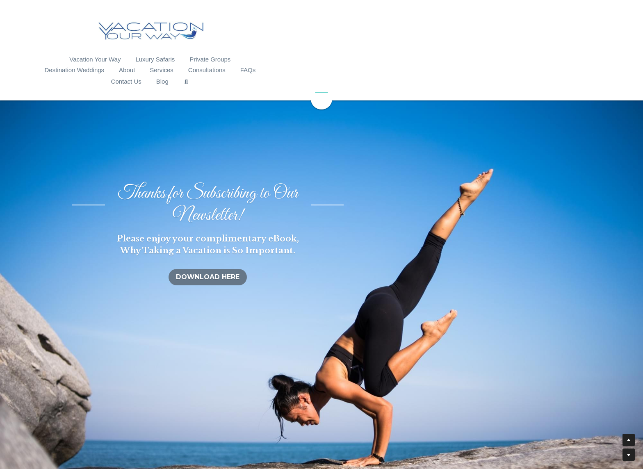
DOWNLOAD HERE (321, 221)
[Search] (558, 60)
